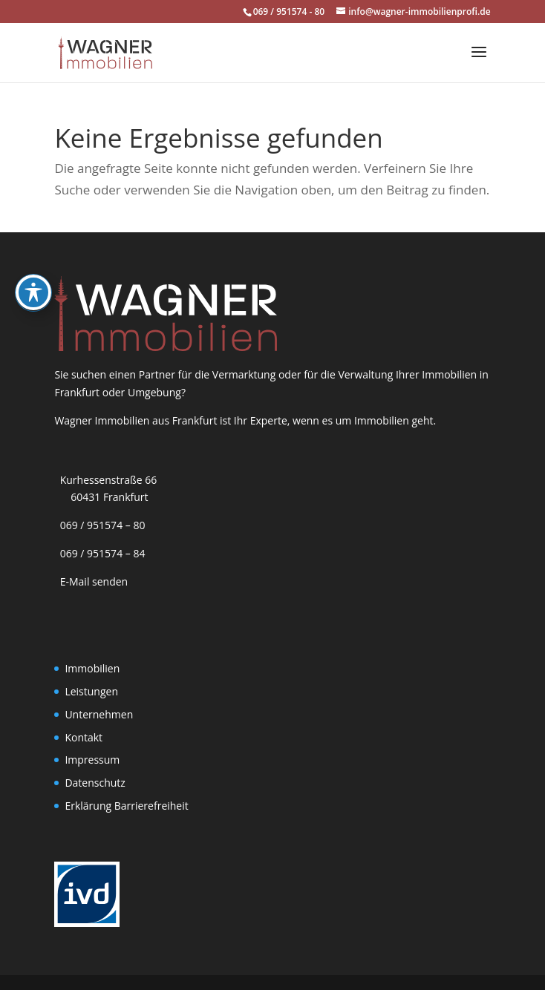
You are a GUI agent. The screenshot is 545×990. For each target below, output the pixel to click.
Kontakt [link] (83, 737)
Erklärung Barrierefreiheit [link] (126, 806)
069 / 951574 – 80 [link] (99, 525)
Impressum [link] (92, 760)
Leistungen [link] (91, 691)
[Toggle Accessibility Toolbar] (33, 262)
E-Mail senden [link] (94, 581)
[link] (105, 51)
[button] (479, 61)
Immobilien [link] (92, 668)
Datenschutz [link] (95, 783)
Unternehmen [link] (99, 714)
